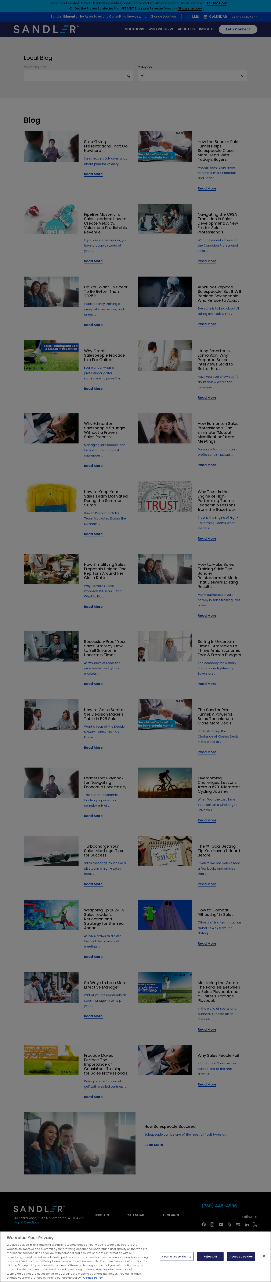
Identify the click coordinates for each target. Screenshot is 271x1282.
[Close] (264, 1255)
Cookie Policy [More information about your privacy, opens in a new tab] (93, 1278)
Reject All (210, 1256)
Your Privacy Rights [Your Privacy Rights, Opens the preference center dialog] (176, 1256)
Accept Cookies (241, 1256)
